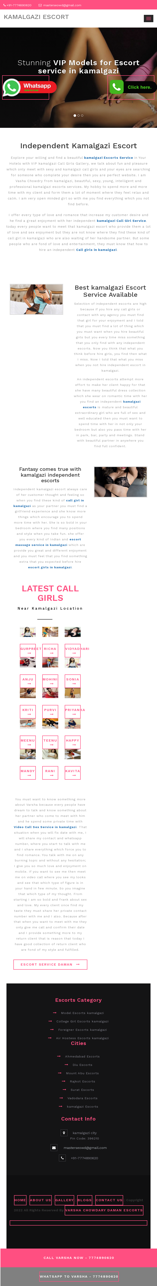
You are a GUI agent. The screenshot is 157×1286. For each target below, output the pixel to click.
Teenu (50, 742)
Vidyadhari (73, 651)
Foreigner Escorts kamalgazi (82, 1029)
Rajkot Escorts (82, 1081)
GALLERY (64, 1200)
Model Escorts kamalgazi (82, 1013)
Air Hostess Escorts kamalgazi (82, 1038)
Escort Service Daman (50, 964)
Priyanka (73, 712)
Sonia (72, 681)
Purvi (50, 712)
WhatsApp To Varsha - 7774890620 (79, 1276)
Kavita (72, 773)
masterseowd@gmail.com (62, 5)
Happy (72, 742)
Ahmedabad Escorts (82, 1056)
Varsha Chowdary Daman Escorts (104, 1210)
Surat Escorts (82, 1089)
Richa (50, 651)
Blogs (85, 1200)
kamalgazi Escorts (82, 1106)
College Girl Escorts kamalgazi (83, 1021)
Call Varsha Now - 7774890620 (79, 1258)
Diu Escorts (83, 1065)
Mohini (50, 681)
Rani (50, 773)
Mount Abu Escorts (82, 1073)
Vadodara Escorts (83, 1098)
